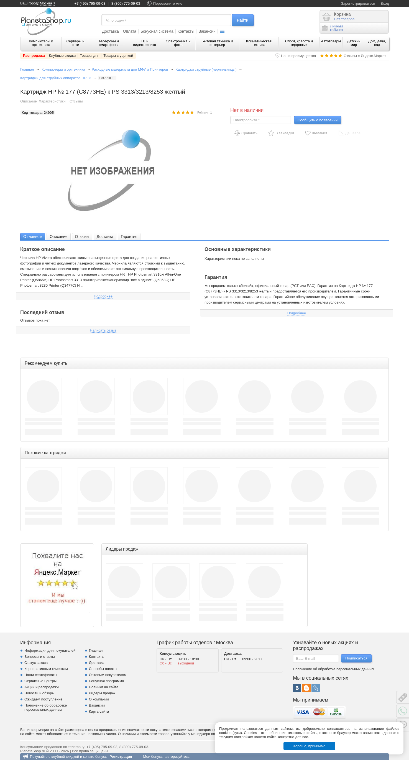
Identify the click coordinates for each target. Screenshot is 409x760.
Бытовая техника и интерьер (217, 43)
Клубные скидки (62, 55)
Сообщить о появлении (318, 120)
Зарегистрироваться (358, 3)
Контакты (186, 31)
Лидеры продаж (102, 693)
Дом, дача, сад (377, 43)
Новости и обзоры (39, 693)
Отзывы (76, 101)
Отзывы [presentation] (82, 236)
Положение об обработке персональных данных (45, 707)
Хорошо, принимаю (309, 746)
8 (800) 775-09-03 (125, 3)
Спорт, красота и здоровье (299, 43)
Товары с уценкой (118, 55)
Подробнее (103, 296)
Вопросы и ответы (39, 656)
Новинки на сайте (104, 687)
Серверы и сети (75, 43)
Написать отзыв (103, 330)
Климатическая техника (259, 43)
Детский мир (354, 43)
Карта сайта (99, 711)
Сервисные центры (40, 681)
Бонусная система (156, 31)
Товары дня (89, 55)
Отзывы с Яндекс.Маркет (365, 56)
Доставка (110, 31)
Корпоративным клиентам (46, 669)
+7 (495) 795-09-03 (90, 3)
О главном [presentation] (32, 236)
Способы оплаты (103, 669)
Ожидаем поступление (43, 699)
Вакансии (207, 31)
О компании (99, 699)
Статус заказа (36, 663)
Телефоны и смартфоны (108, 43)
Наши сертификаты (40, 675)
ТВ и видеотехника (144, 43)
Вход (385, 3)
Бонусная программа (106, 681)
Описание (28, 101)
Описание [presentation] (58, 236)
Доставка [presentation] (105, 236)
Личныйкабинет (332, 28)
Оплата (129, 31)
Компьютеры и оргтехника (41, 43)
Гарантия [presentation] (129, 236)
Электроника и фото (178, 43)
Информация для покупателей (49, 650)
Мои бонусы (153, 756)
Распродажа (34, 55)
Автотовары (331, 41)
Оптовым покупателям (108, 675)
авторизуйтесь (177, 756)
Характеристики (52, 101)
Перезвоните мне (167, 3)
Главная (27, 69)
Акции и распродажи (41, 687)
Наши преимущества (298, 56)
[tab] (32, 236)
